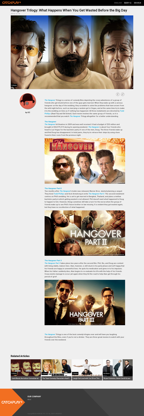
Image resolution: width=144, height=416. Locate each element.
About (29, 399)
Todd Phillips (59, 194)
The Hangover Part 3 (53, 260)
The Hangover (50, 100)
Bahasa (137, 3)
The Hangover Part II (53, 188)
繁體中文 (128, 3)
